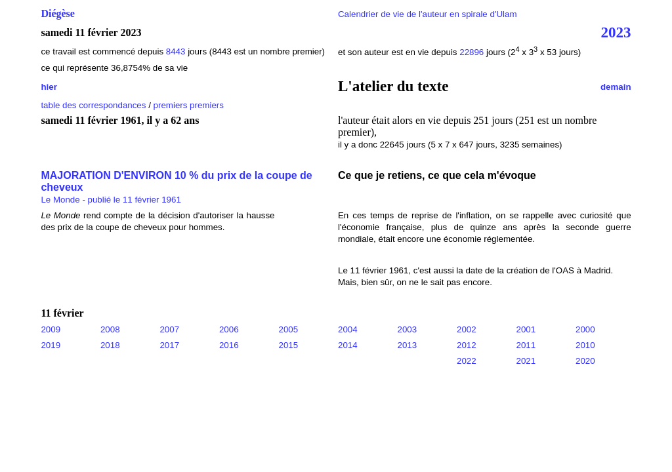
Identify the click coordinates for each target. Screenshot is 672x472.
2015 (288, 345)
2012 (466, 345)
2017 (169, 345)
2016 (229, 345)
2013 (407, 345)
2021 (526, 361)
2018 (110, 345)
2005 (288, 329)
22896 (471, 52)
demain (615, 87)
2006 (229, 329)
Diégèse (58, 13)
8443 (176, 51)
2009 (50, 329)
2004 (348, 329)
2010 (585, 345)
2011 (526, 345)
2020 (585, 361)
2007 (169, 329)
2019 (50, 345)
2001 (526, 329)
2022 (466, 361)
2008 (110, 329)
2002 (466, 329)
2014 (348, 345)
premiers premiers (189, 105)
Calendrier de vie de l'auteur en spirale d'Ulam (427, 14)
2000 (585, 329)
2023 (616, 32)
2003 (407, 329)
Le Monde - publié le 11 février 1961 (110, 200)
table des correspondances (93, 105)
